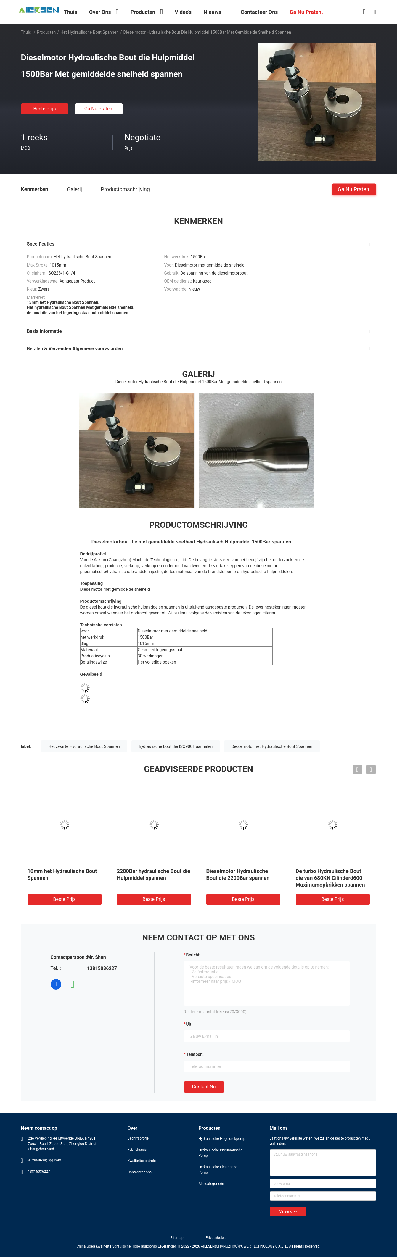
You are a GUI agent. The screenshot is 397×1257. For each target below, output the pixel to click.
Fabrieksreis (137, 1150)
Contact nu (204, 1087)
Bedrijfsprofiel (139, 1138)
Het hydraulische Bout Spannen (89, 32)
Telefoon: (195, 1054)
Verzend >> (288, 1211)
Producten (46, 32)
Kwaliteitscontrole (142, 1161)
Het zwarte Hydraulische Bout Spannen (84, 746)
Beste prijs (44, 109)
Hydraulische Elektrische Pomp (218, 1169)
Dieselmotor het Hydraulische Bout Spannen (272, 746)
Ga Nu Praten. (98, 109)
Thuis (26, 32)
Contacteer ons (140, 1172)
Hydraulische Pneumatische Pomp (221, 1153)
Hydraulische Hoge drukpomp (222, 1139)
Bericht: (193, 955)
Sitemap (177, 1238)
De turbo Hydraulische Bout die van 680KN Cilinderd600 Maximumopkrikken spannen (330, 878)
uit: (189, 1024)
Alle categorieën (211, 1184)
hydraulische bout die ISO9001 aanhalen (176, 746)
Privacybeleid (216, 1238)
